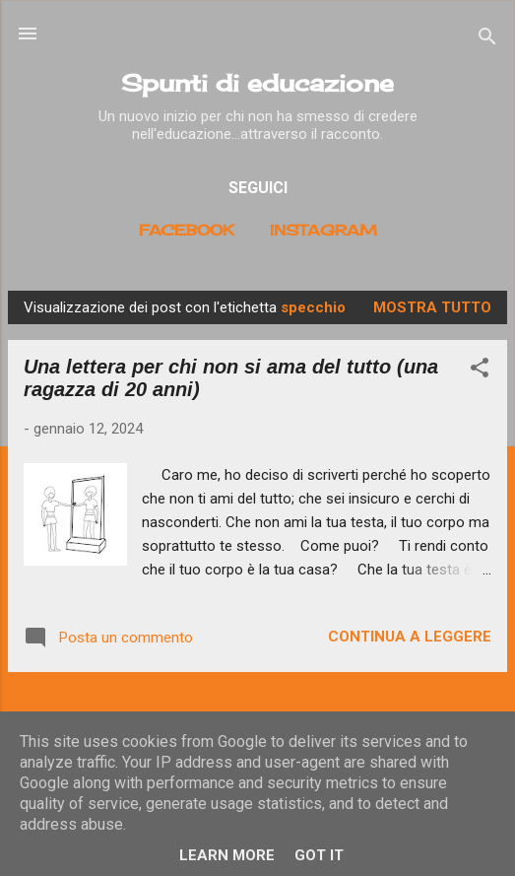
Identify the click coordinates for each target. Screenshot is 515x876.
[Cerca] (487, 40)
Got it (319, 855)
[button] (479, 371)
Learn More (227, 855)
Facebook (186, 230)
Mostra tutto (432, 307)
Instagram (323, 230)
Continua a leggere (409, 636)
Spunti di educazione (257, 83)
